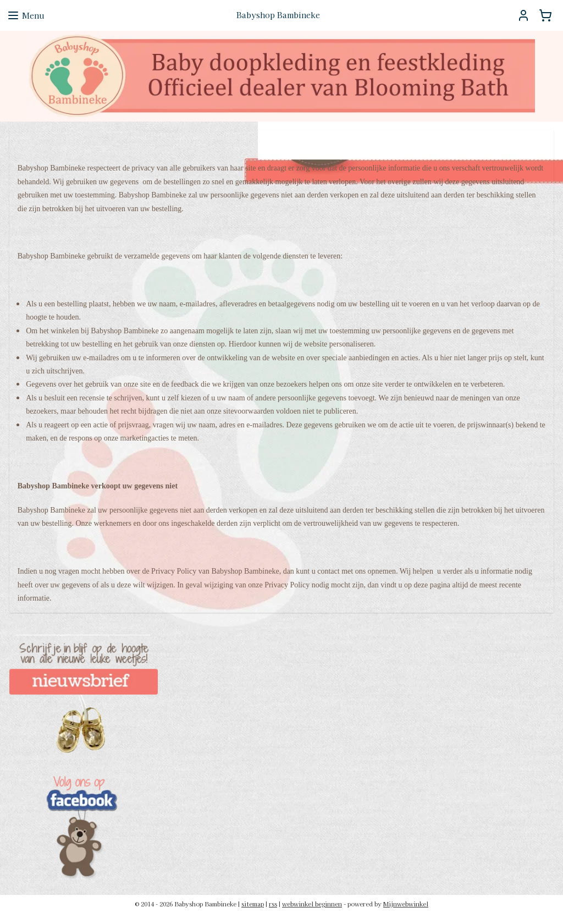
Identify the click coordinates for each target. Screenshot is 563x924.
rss (273, 903)
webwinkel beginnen (312, 903)
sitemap (252, 903)
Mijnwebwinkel (405, 903)
